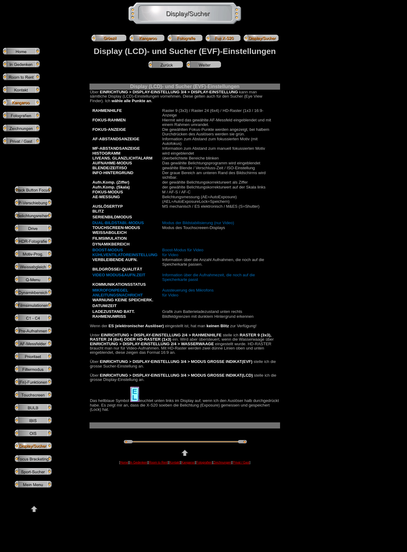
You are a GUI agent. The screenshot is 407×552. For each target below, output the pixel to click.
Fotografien (204, 462)
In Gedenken (138, 462)
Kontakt (175, 462)
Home (124, 462)
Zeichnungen (222, 462)
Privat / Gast (241, 462)
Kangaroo (188, 462)
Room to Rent (158, 462)
